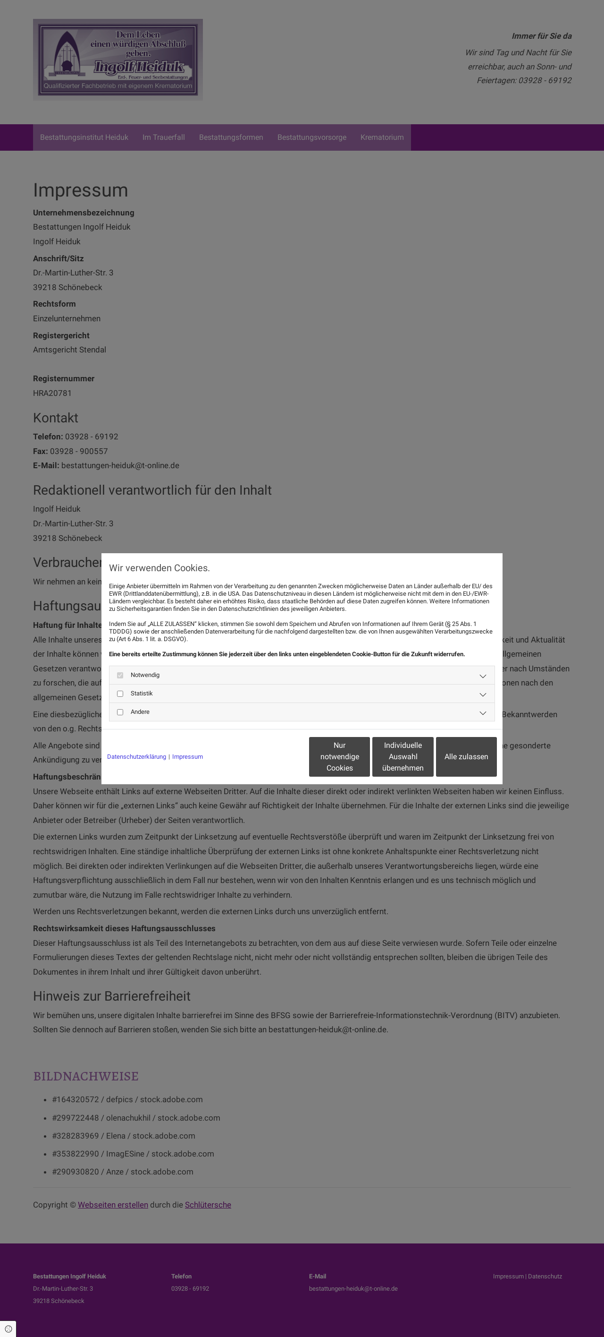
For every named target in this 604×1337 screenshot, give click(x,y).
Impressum (187, 756)
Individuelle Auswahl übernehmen (364, 756)
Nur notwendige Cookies (274, 756)
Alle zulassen (453, 756)
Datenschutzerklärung (136, 756)
